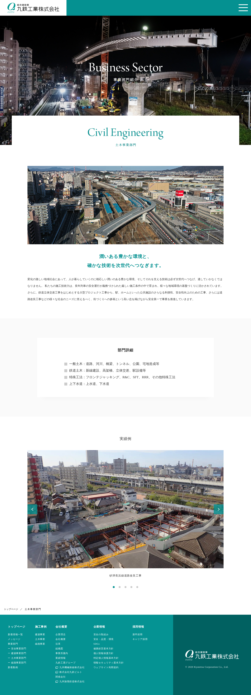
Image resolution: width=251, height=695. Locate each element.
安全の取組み (101, 634)
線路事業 (40, 644)
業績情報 (60, 658)
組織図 (59, 648)
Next (219, 509)
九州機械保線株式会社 (72, 667)
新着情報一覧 (15, 634)
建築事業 (40, 634)
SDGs (97, 644)
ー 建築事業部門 (17, 653)
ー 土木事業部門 (17, 658)
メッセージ (14, 639)
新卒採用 (138, 634)
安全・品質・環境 (104, 639)
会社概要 (60, 639)
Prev (32, 509)
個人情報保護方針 (104, 653)
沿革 (58, 644)
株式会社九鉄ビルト (70, 672)
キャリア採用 (140, 639)
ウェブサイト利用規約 (106, 667)
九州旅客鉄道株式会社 (72, 681)
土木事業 (40, 639)
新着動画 (13, 667)
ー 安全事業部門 (17, 648)
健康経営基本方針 (104, 648)
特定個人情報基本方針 (106, 658)
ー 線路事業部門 (17, 662)
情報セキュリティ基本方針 (109, 662)
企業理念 (60, 634)
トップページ (11, 609)
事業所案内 (61, 653)
